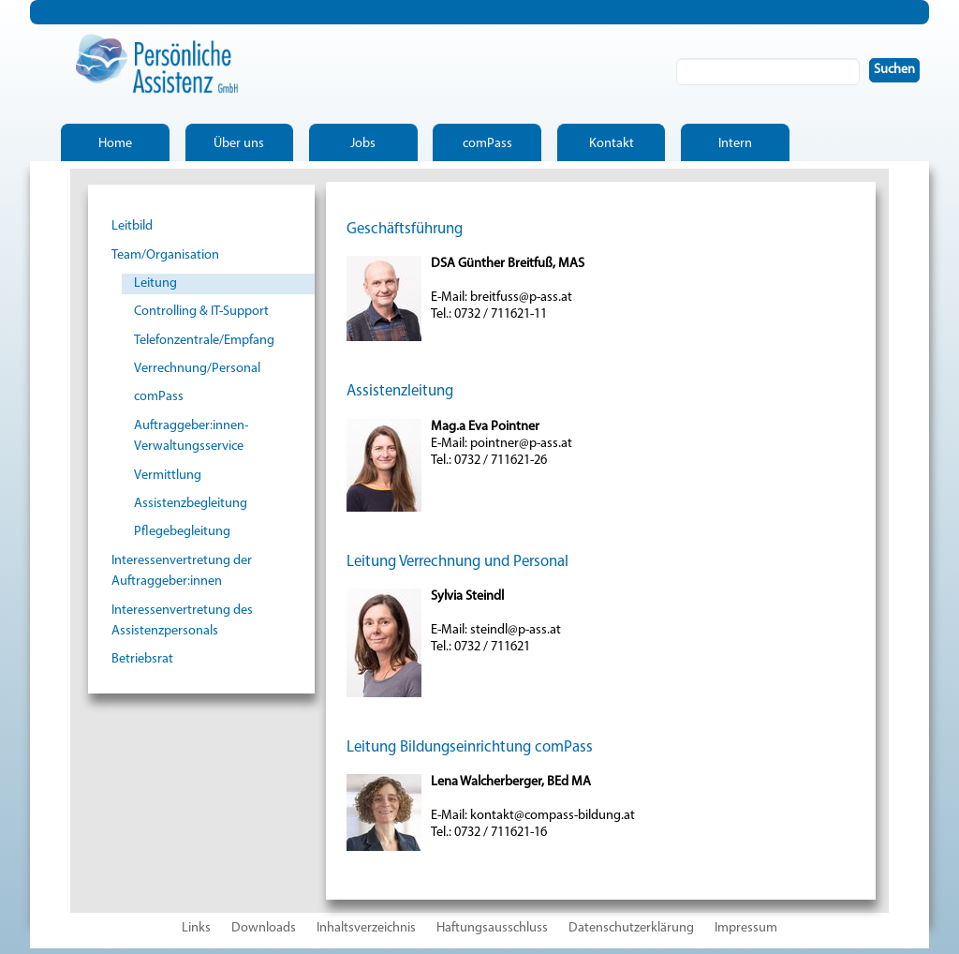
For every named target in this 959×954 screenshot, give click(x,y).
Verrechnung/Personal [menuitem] (197, 369)
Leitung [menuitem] (155, 283)
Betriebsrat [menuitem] (142, 659)
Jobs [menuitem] (363, 144)
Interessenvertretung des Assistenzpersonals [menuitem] (182, 621)
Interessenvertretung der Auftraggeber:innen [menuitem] (181, 571)
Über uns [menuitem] (239, 144)
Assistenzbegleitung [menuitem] (190, 504)
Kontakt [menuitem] (611, 144)
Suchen (898, 70)
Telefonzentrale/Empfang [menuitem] (204, 341)
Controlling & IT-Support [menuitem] (201, 312)
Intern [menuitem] (735, 144)
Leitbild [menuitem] (132, 226)
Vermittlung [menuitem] (167, 476)
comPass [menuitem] (487, 144)
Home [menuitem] (115, 144)
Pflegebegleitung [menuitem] (182, 532)
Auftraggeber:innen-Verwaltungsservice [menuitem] (191, 436)
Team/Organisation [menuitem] (165, 255)
